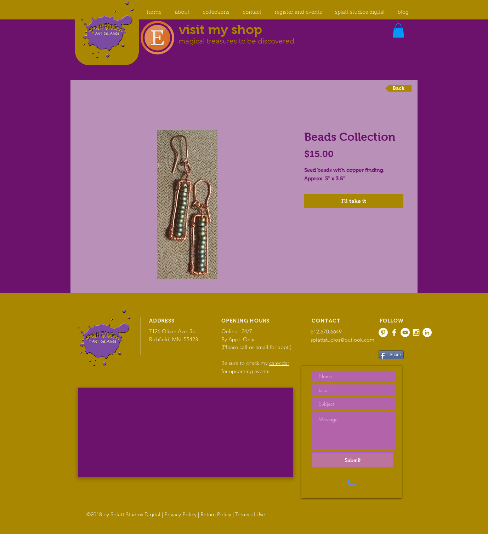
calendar (279, 363)
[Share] (391, 354)
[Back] (398, 88)
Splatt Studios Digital (135, 514)
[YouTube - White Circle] (405, 332)
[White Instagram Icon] (416, 332)
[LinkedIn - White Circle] (427, 332)
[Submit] (352, 460)
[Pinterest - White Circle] (383, 332)
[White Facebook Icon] (394, 332)
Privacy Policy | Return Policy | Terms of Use (214, 514)
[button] (398, 30)
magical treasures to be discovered (236, 40)
